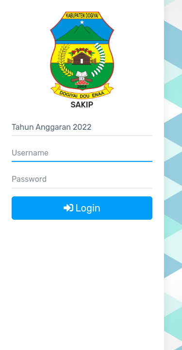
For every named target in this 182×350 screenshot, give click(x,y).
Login (82, 208)
